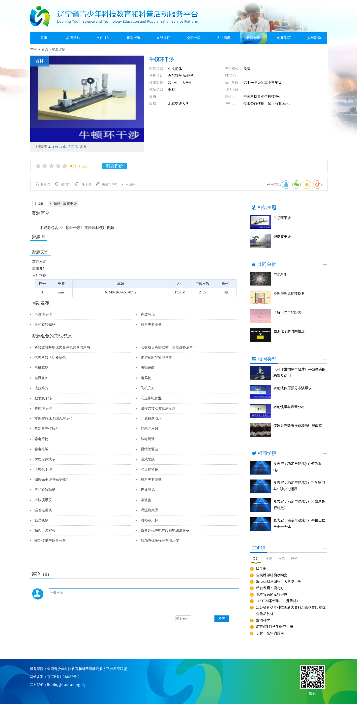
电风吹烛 (41, 378)
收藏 (281, 559)
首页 (43, 38)
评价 (294, 559)
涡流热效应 (149, 510)
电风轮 (146, 378)
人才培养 (224, 38)
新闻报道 (133, 38)
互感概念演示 (151, 418)
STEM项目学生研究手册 (274, 627)
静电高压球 (149, 429)
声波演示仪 (43, 314)
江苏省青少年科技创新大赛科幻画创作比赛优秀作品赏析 (291, 611)
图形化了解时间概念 (289, 331)
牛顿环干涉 (282, 218)
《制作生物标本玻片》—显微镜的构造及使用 (299, 372)
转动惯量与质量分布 (50, 541)
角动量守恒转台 (46, 429)
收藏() (42, 184)
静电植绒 (41, 449)
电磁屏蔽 (148, 368)
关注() (106, 184)
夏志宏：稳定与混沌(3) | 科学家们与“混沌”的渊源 (299, 486)
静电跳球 (148, 439)
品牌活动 (73, 38)
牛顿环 (55, 204)
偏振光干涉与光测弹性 (51, 479)
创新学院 (284, 38)
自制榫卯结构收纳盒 (271, 575)
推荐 (268, 559)
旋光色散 (41, 520)
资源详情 (58, 49)
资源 (44, 49)
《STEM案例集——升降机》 (278, 601)
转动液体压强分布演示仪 (160, 541)
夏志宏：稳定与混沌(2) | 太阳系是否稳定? (299, 505)
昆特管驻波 (149, 449)
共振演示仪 (43, 408)
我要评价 (114, 166)
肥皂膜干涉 (43, 398)
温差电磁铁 (43, 510)
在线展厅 (163, 38)
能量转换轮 (149, 469)
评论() (83, 184)
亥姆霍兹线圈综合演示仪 (53, 418)
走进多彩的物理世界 (156, 357)
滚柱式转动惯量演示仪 (158, 408)
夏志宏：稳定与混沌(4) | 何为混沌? (297, 467)
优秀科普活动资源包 (50, 357)
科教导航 (254, 38)
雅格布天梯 (149, 520)
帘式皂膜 (148, 459)
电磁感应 (41, 368)
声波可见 (148, 314)
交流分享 (194, 38)
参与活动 (314, 38)
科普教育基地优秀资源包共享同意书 (62, 347)
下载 (225, 292)
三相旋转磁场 (44, 324)
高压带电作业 (151, 398)
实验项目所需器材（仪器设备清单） (168, 347)
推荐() (63, 184)
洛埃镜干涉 (43, 469)
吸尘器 (261, 569)
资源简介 (40, 213)
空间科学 (280, 275)
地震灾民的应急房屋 (271, 594)
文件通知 (103, 38)
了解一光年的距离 (287, 312)
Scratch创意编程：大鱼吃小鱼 (278, 581)
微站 (312, 693)
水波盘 (146, 500)
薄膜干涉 (70, 204)
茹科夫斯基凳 (151, 324)
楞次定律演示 (44, 459)
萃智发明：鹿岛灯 (270, 588)
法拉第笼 (41, 388)
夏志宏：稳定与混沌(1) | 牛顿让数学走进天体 (299, 523)
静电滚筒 (41, 439)
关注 (255, 559)
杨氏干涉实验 (44, 530)
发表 (221, 619)
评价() (128, 184)
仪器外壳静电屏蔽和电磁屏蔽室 (165, 530)
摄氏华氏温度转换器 (289, 293)
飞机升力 (148, 388)
